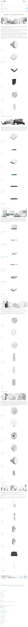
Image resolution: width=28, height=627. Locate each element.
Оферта (1, 602)
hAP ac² (2, 86)
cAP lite (2, 349)
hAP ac (2, 165)
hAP (1, 153)
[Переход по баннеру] (14, 577)
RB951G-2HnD (3, 61)
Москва (23, 0)
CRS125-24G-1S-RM (4, 269)
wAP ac (2, 111)
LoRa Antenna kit (3, 570)
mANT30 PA (3, 545)
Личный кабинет (3, 615)
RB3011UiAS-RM (3, 203)
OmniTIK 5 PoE (3, 361)
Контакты (24, 2)
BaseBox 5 (2, 386)
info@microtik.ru (24, 1)
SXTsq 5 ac (2, 477)
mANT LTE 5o (3, 558)
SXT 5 (2, 48)
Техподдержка (2, 593)
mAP (1, 73)
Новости (2, 624)
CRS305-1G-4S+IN (3, 281)
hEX (1, 178)
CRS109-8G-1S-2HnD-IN (4, 256)
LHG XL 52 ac (3, 452)
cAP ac (2, 336)
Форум (1, 592)
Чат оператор (2, 4)
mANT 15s (2, 508)
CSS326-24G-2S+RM (4, 244)
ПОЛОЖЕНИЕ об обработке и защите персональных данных (8, 601)
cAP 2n (2, 98)
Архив (1, 623)
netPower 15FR (3, 231)
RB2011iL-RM (3, 190)
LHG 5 (2, 427)
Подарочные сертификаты (4, 621)
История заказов (3, 616)
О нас (1, 583)
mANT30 (2, 533)
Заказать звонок (26, 4)
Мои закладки (2, 617)
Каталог (2, 11)
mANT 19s (2, 520)
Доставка (2, 600)
